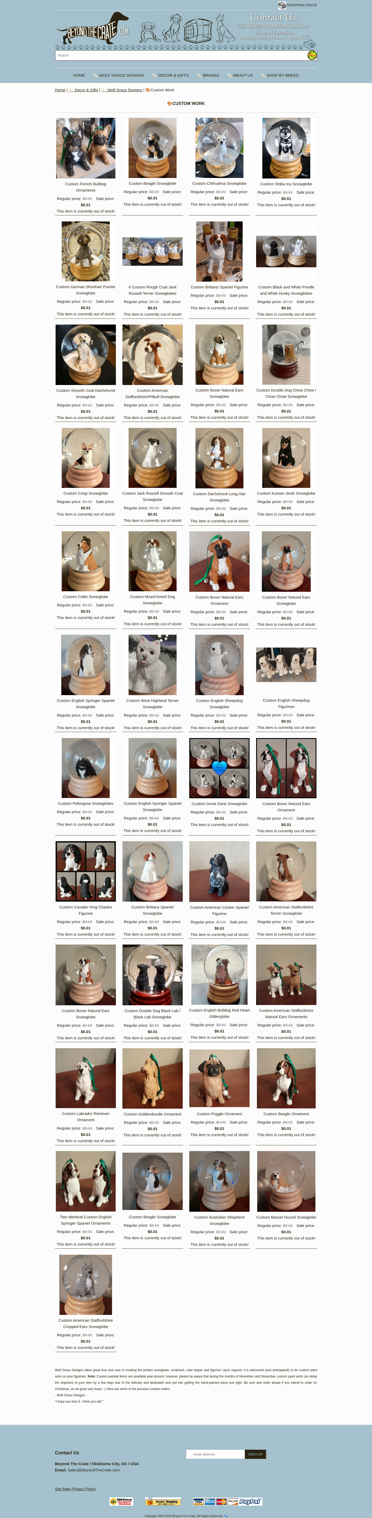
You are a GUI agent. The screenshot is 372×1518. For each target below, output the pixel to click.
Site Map (63, 1488)
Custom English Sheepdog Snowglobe (219, 703)
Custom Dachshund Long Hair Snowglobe (219, 497)
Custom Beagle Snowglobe (152, 183)
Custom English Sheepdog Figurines (286, 702)
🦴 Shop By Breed (280, 75)
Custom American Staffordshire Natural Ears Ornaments (286, 1012)
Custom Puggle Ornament (219, 1112)
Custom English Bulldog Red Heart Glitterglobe (219, 1012)
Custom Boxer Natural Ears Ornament (220, 600)
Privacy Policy (84, 1488)
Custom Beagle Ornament (286, 1112)
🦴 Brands (208, 75)
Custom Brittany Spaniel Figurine (219, 287)
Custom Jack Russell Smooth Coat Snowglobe (152, 496)
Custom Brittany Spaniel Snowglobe (153, 909)
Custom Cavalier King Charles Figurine (86, 909)
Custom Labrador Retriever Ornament (86, 1115)
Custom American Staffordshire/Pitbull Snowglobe (152, 393)
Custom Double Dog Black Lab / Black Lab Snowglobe (152, 1013)
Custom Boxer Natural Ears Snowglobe (220, 393)
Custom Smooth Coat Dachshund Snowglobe (85, 393)
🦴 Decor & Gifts (170, 75)
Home (79, 75)
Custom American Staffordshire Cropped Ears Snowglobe (85, 1322)
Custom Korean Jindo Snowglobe (286, 493)
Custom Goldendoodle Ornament (152, 1113)
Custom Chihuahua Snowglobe (219, 183)
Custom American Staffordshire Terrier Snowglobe (286, 909)
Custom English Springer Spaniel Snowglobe (86, 703)
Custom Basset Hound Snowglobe (286, 1216)
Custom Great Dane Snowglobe (219, 803)
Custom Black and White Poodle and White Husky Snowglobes (286, 290)
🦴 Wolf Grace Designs (118, 75)
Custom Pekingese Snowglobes (86, 803)
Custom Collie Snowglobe (85, 596)
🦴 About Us (240, 75)
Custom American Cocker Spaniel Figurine (219, 910)
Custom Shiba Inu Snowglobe (286, 184)
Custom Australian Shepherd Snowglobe (219, 1219)
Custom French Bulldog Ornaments (85, 187)
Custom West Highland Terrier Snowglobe (152, 703)
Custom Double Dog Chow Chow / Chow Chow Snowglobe (286, 393)
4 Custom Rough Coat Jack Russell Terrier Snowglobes (152, 290)
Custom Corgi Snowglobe (85, 493)
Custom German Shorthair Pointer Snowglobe (86, 289)
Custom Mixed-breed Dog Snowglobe (152, 599)
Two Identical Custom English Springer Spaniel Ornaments (86, 1219)
